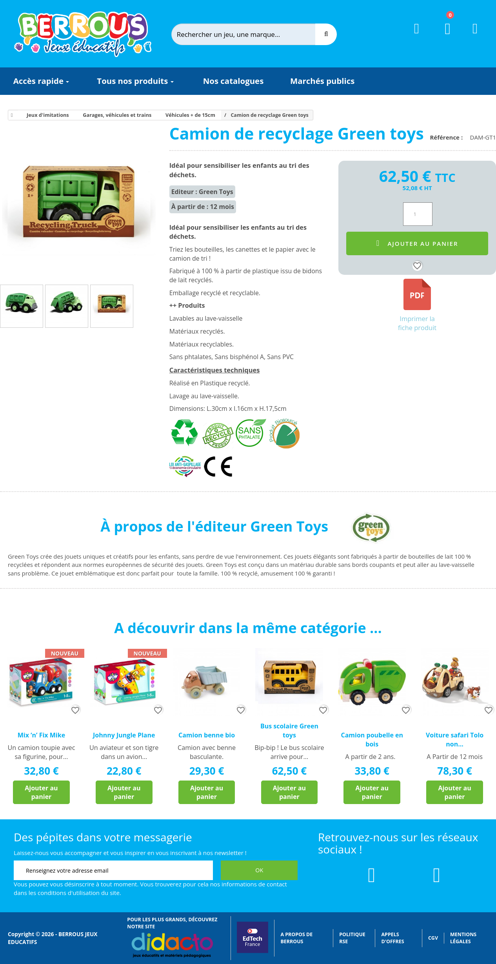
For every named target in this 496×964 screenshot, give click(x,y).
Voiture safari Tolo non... (454, 739)
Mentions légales (463, 938)
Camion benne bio (206, 735)
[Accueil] (10, 115)
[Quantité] (417, 214)
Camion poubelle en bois (372, 739)
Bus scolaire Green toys (289, 730)
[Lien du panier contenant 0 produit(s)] (443, 36)
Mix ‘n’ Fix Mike (41, 735)
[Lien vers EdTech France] (252, 951)
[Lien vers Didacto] (172, 945)
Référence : (448, 137)
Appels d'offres (392, 938)
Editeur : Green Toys (202, 191)
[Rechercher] (250, 34)
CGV (433, 938)
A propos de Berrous (296, 938)
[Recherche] (326, 34)
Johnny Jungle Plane (124, 735)
